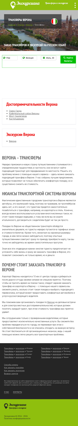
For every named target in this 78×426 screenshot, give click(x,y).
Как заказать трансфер (14, 367)
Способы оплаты (11, 364)
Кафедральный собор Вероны (24, 113)
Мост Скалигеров (18, 116)
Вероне (51, 302)
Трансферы (8, 348)
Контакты (17, 392)
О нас (6, 392)
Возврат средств (11, 373)
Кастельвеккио (16, 119)
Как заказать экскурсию (14, 370)
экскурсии (20, 348)
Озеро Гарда (15, 111)
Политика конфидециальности (17, 418)
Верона (12, 141)
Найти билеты (68, 59)
